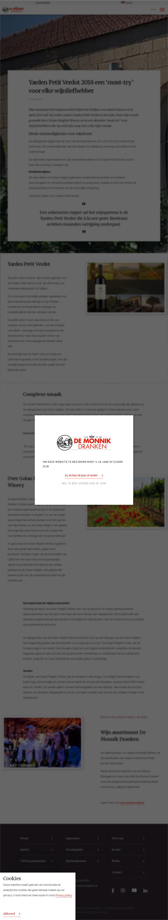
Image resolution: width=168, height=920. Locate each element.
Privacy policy (63, 895)
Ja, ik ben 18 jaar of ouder (81, 475)
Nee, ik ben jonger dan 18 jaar (84, 483)
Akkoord (9, 913)
